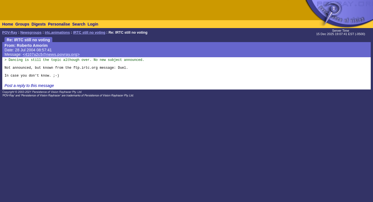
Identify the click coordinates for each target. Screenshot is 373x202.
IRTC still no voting (89, 33)
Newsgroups (31, 33)
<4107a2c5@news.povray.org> (51, 54)
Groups (22, 24)
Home (7, 24)
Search (79, 24)
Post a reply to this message (29, 85)
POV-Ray (9, 33)
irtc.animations (57, 33)
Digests (39, 24)
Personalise (59, 24)
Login (92, 24)
